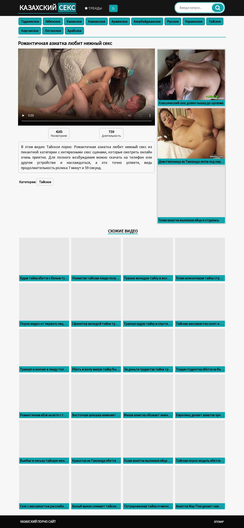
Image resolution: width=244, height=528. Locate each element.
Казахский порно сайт (38, 522)
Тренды (93, 8)
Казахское (74, 21)
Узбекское (52, 21)
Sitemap (219, 522)
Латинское (53, 31)
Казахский (47, 7)
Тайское (215, 21)
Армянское (119, 21)
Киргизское (29, 31)
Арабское (74, 31)
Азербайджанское (147, 21)
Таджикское (30, 21)
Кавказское (96, 21)
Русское (173, 21)
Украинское (193, 21)
